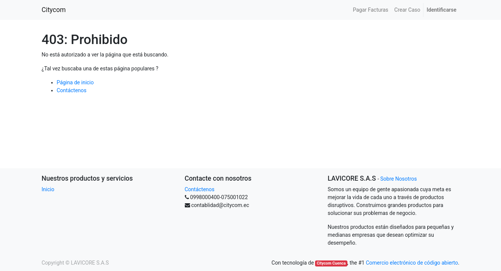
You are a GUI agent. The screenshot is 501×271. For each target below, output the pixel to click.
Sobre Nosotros (398, 179)
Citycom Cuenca (331, 263)
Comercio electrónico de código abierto (412, 263)
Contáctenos (72, 90)
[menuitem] (370, 10)
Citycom (54, 10)
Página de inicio (75, 82)
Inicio (48, 189)
